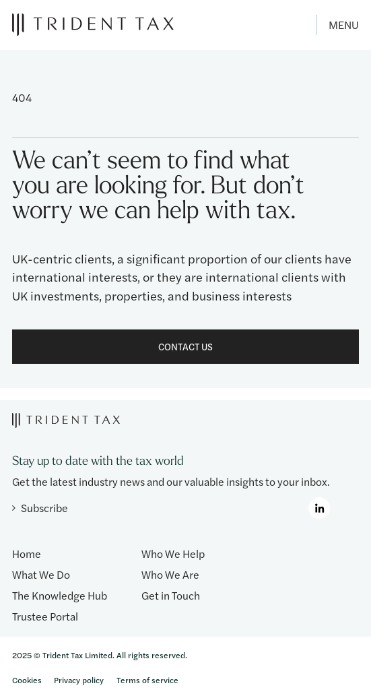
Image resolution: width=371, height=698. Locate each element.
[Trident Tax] (93, 24)
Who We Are (170, 574)
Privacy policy (79, 680)
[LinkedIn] (319, 508)
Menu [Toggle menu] (344, 24)
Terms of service (147, 680)
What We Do (41, 574)
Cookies (27, 680)
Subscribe (40, 507)
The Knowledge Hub (59, 595)
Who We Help (173, 553)
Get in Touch (170, 595)
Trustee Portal (45, 616)
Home (26, 553)
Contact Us (185, 346)
